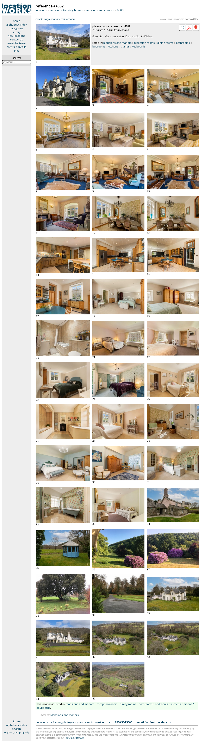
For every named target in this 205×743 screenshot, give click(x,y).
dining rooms (165, 43)
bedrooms (98, 46)
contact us (16, 39)
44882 (120, 10)
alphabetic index (16, 24)
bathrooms (183, 43)
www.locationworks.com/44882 (179, 19)
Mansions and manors (64, 715)
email (140, 722)
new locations (16, 36)
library (17, 32)
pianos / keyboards (133, 46)
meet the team (16, 43)
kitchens (113, 46)
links (16, 50)
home (16, 21)
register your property (16, 732)
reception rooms (144, 43)
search (16, 729)
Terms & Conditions (74, 737)
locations (41, 10)
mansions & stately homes (66, 10)
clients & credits (16, 47)
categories (16, 28)
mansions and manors (100, 10)
